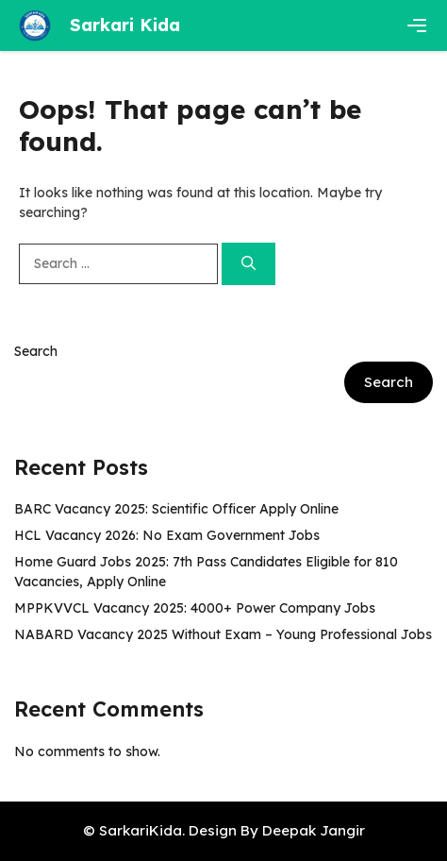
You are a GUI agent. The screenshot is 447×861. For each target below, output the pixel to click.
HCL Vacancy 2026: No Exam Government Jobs (167, 535)
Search (36, 351)
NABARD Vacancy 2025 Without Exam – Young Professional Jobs (223, 634)
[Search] (248, 264)
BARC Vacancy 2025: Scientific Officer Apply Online (176, 508)
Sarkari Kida (125, 25)
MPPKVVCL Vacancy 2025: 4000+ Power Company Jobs (194, 607)
